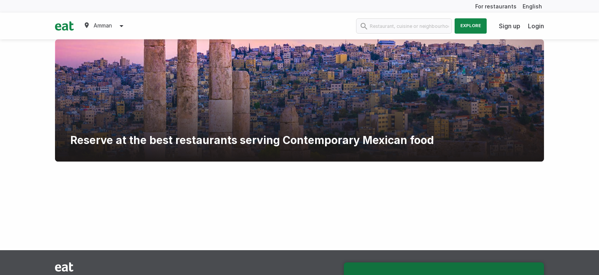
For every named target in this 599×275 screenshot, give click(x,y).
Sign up (509, 26)
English (532, 6)
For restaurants (495, 6)
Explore (470, 25)
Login (536, 26)
